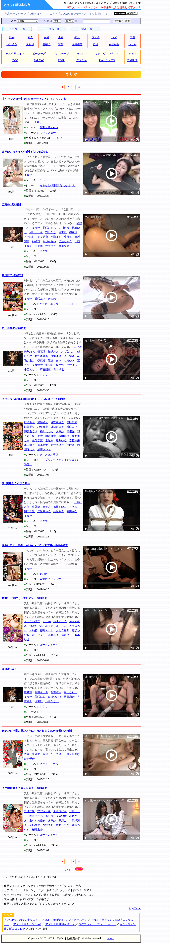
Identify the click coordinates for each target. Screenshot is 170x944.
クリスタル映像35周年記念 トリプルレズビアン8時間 (33, 399)
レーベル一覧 (51, 29)
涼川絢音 (64, 227)
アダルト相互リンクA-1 (27, 924)
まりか (38, 122)
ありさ (49, 816)
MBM (132, 53)
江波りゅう (65, 241)
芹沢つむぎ (54, 696)
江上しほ (61, 626)
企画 (60, 37)
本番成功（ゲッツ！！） (54, 579)
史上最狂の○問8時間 (14, 328)
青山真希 (64, 436)
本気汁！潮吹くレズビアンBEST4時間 (24, 598)
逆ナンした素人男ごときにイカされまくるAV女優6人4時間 (37, 730)
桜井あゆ (37, 829)
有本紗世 (29, 236)
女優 (46, 37)
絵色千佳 (29, 758)
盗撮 (95, 44)
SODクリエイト (15, 53)
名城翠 (49, 440)
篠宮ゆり (66, 635)
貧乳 (60, 44)
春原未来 (74, 440)
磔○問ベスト (9, 669)
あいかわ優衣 (32, 621)
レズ (114, 37)
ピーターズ (39, 53)
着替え (46, 44)
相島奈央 (42, 426)
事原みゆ (64, 820)
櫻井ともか (46, 630)
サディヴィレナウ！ (107, 53)
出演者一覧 (85, 29)
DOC (15, 60)
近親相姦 (77, 44)
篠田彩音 (69, 696)
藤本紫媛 (56, 692)
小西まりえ (30, 369)
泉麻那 (36, 754)
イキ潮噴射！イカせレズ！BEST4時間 (24, 788)
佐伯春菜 (37, 440)
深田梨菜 (29, 426)
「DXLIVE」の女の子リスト (21, 919)
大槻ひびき (60, 811)
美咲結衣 (42, 236)
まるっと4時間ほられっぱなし (58, 185)
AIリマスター (48, 132)
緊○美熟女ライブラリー (16, 483)
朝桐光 (71, 431)
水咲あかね (36, 626)
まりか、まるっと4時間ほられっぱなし (25, 151)
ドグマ (44, 251)
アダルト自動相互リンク (60, 924)
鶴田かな (50, 232)
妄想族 (44, 573)
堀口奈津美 (57, 426)
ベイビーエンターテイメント (57, 303)
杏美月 (47, 506)
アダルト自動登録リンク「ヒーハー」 (64, 919)
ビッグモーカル (49, 763)
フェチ (96, 37)
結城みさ (53, 351)
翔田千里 (29, 511)
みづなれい (49, 241)
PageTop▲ (135, 908)
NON (42, 180)
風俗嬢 (30, 44)
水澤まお (48, 825)
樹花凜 (73, 232)
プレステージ (61, 53)
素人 (30, 37)
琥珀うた (48, 754)
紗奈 (26, 754)
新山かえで (38, 635)
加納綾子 (42, 422)
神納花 (36, 241)
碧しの (52, 298)
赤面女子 (81, 60)
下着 (132, 37)
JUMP (61, 60)
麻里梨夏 (64, 245)
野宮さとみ (44, 811)
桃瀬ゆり (56, 356)
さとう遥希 (62, 630)
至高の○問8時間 (11, 204)
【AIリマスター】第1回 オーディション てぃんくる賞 (34, 98)
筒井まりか (57, 445)
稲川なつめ (46, 431)
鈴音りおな (73, 754)
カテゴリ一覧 (17, 29)
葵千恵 (49, 626)
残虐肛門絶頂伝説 (12, 275)
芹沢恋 (73, 506)
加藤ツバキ (44, 449)
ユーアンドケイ (49, 644)
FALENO (39, 60)
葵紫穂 (36, 506)
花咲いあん (49, 227)
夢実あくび (30, 431)
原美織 (39, 245)
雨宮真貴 (50, 436)
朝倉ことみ (36, 816)
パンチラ (11, 44)
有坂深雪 (37, 365)
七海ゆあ (56, 236)
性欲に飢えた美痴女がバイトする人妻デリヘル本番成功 (35, 545)
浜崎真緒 (53, 635)
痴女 (77, 37)
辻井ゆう (50, 245)
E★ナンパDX (107, 60)
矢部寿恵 (34, 825)
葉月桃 (68, 236)
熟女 (11, 37)
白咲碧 (71, 445)
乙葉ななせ (52, 701)
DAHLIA (132, 60)
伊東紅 (63, 232)
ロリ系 (132, 44)
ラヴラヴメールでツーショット (97, 924)
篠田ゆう (29, 445)
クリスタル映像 (49, 454)
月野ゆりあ (36, 232)
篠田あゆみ (60, 506)
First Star (81, 53)
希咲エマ (40, 298)
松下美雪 (37, 436)
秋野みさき (57, 422)
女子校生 (114, 44)
